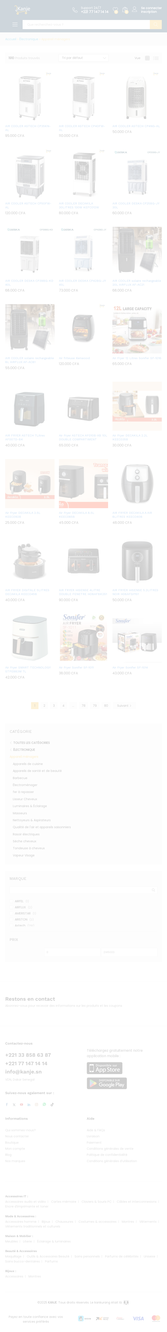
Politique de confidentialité (107, 1155)
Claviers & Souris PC (97, 1201)
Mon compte (15, 1148)
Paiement (94, 1142)
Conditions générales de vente (110, 1148)
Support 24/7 (91, 8)
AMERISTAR (23, 913)
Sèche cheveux (24, 841)
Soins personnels (87, 1256)
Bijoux (46, 1221)
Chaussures (64, 1221)
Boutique (12, 1142)
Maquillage (13, 1256)
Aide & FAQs (96, 1130)
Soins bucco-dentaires (22, 1261)
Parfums (51, 1261)
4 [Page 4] (63, 705)
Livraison (93, 1136)
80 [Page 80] (106, 705)
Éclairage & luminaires (54, 1241)
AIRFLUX (20, 907)
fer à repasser (23, 792)
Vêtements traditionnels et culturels (32, 1226)
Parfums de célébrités (122, 1256)
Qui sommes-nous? (20, 1130)
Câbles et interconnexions (137, 1201)
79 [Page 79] (95, 705)
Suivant (124, 705)
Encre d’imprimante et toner (26, 1206)
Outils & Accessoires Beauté (48, 1256)
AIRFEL (19, 901)
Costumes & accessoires (97, 1221)
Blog (8, 1155)
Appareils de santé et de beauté (37, 771)
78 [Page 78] (83, 705)
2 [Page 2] (44, 705)
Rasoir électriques (26, 834)
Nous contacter (17, 1136)
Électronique (28, 39)
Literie (27, 1241)
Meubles (11, 1241)
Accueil (10, 39)
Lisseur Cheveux (25, 799)
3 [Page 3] (54, 705)
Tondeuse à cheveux (29, 848)
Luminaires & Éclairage (30, 806)
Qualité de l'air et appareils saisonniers (42, 827)
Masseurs (20, 813)
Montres (128, 1221)
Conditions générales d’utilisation (112, 1161)
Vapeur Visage (24, 855)
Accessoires (14, 1276)
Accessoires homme (21, 1221)
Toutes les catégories (31, 743)
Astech (20, 925)
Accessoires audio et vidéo (25, 1201)
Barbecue (20, 778)
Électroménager (25, 785)
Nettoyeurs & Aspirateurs (32, 820)
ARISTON (21, 919)
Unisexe (149, 1256)
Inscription (149, 12)
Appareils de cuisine (28, 764)
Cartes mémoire (63, 1201)
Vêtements (148, 1221)
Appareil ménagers (24, 757)
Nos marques (15, 1161)
